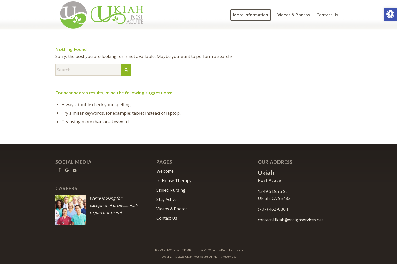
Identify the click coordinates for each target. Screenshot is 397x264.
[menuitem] (250, 15)
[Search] (93, 70)
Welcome (165, 171)
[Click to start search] (126, 70)
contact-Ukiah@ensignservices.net (290, 220)
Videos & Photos (172, 209)
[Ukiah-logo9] (101, 15)
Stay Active (166, 199)
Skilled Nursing (170, 190)
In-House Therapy (173, 181)
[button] (390, 14)
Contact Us (166, 218)
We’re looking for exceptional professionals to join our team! (114, 205)
